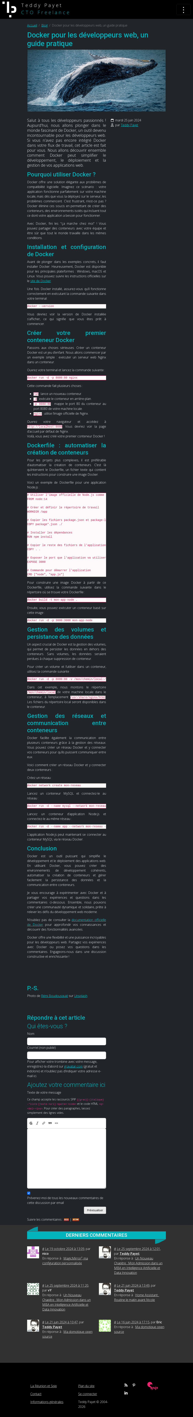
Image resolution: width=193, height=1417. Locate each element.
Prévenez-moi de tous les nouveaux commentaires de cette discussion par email (65, 1200)
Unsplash (80, 996)
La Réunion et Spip (43, 1386)
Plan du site (86, 1386)
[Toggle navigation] (183, 9)
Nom (30, 1033)
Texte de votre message (44, 1092)
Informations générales (46, 1402)
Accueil (32, 25)
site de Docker (40, 281)
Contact (35, 1394)
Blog (44, 25)
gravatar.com (73, 1066)
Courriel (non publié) (41, 1047)
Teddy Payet (129, 125)
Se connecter (87, 1394)
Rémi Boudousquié (54, 996)
